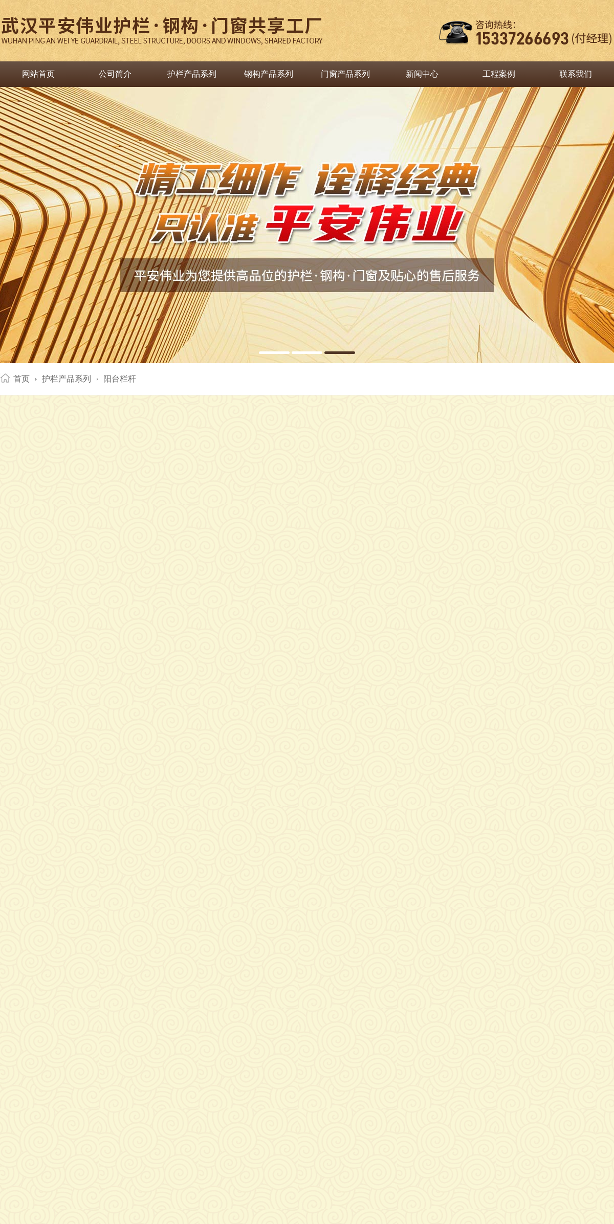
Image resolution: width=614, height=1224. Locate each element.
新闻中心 (422, 74)
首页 (21, 378)
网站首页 (38, 74)
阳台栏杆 (119, 378)
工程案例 (499, 74)
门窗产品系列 (345, 74)
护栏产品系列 (191, 74)
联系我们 (575, 74)
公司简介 (115, 74)
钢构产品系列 (268, 74)
